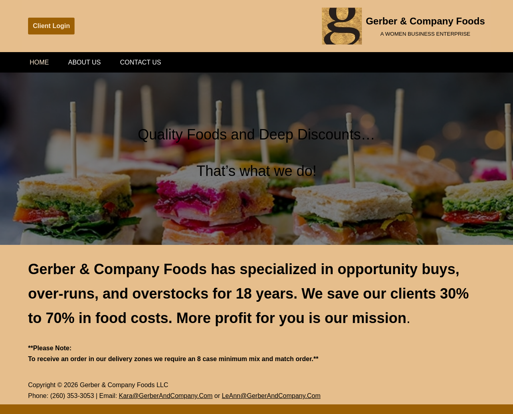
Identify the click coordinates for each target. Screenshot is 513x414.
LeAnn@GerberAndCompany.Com (271, 395)
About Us (84, 62)
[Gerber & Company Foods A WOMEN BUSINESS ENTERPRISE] (403, 26)
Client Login (51, 25)
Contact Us (141, 62)
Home (39, 62)
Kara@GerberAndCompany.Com (166, 395)
